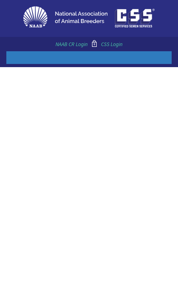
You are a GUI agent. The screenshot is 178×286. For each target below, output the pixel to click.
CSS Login (111, 44)
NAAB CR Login (72, 44)
